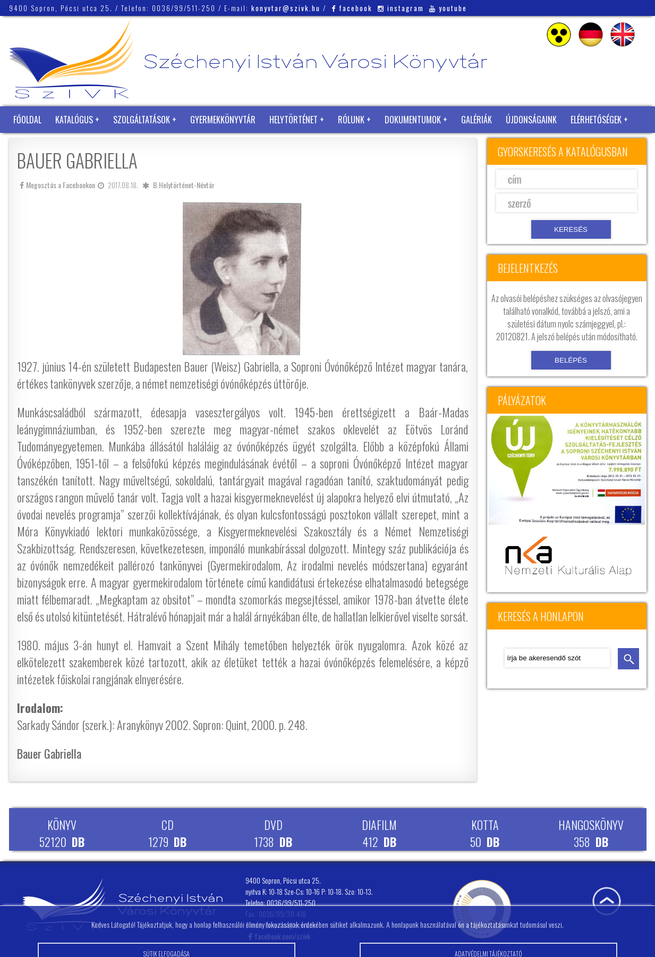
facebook (351, 8)
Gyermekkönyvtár (223, 119)
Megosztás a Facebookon (57, 184)
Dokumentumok (413, 119)
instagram (401, 8)
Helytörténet (293, 119)
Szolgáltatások (141, 119)
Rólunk (351, 119)
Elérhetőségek (596, 119)
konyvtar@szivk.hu (285, 8)
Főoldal (27, 119)
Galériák (476, 119)
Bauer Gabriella (49, 753)
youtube (448, 8)
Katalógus (74, 119)
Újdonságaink (531, 119)
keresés (628, 658)
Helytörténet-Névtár (187, 184)
